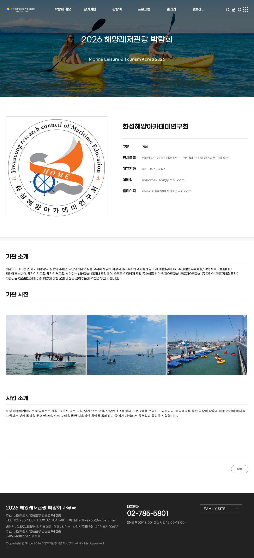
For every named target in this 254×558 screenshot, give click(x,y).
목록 (239, 469)
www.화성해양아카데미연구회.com (166, 191)
